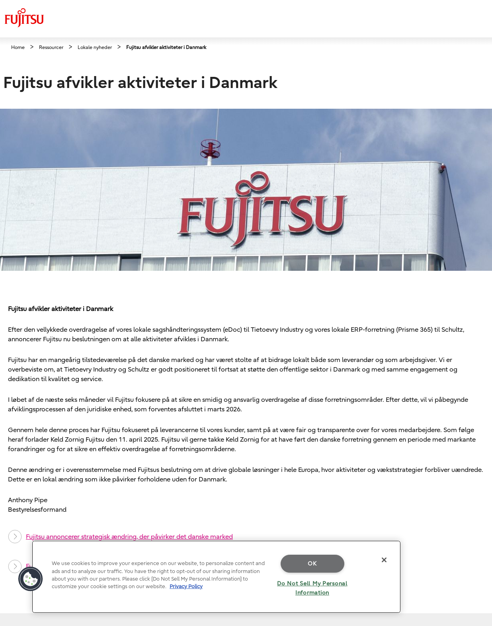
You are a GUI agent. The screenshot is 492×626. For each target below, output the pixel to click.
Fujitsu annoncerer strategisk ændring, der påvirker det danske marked (120, 537)
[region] (216, 576)
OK (312, 563)
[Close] (384, 560)
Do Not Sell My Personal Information (312, 588)
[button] (30, 579)
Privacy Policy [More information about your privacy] (186, 586)
